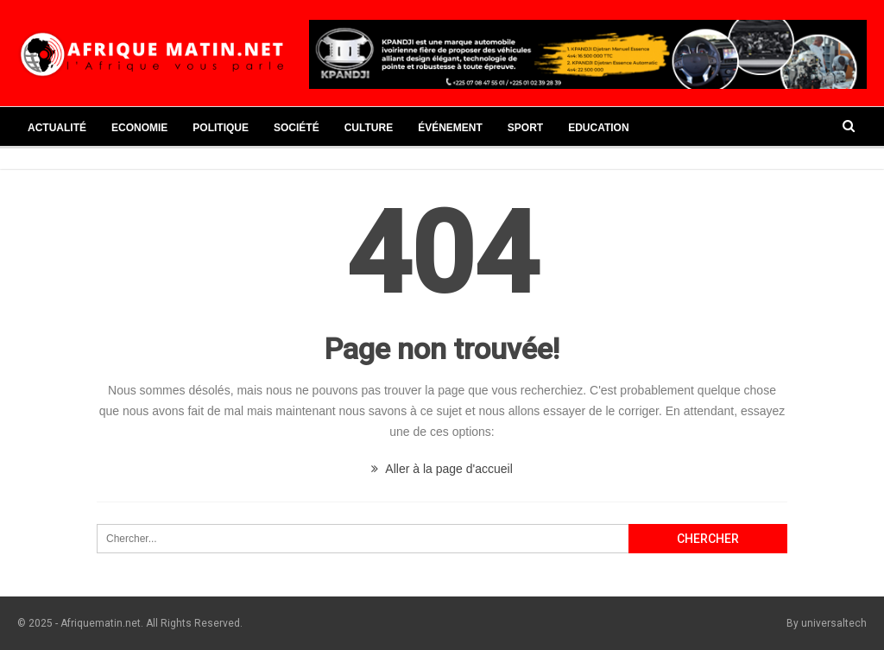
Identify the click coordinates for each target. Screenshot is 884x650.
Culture (368, 128)
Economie (139, 128)
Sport (525, 128)
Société (296, 128)
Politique (221, 128)
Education (598, 128)
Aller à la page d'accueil (442, 469)
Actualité (57, 128)
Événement (450, 128)
